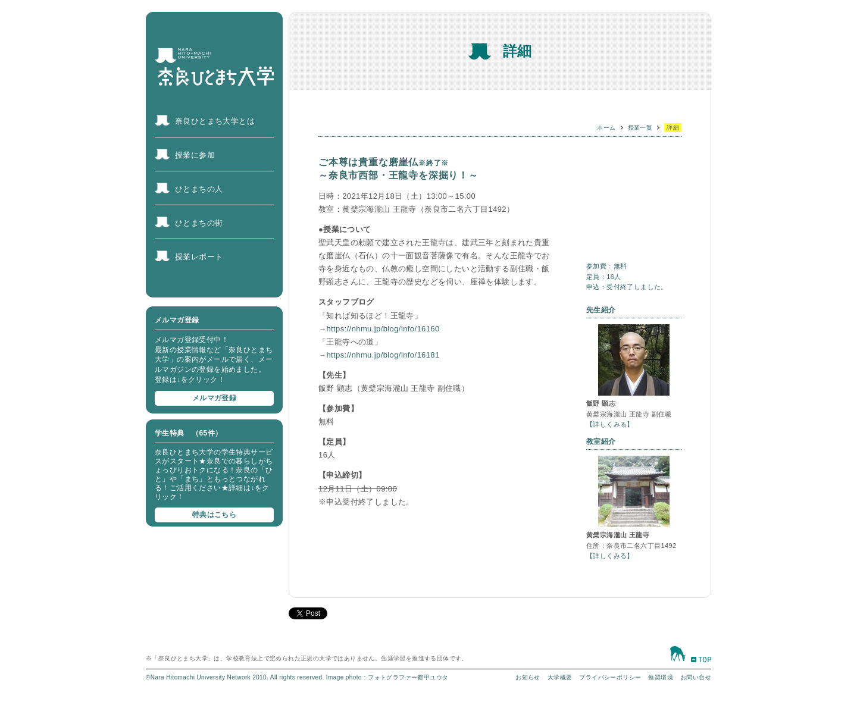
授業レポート (199, 256)
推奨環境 (660, 677)
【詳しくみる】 (610, 424)
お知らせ (527, 677)
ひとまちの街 (199, 222)
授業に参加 (195, 155)
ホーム (606, 127)
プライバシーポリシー (610, 677)
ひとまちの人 (199, 188)
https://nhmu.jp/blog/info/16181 (382, 354)
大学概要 (560, 677)
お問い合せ (695, 677)
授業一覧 (640, 127)
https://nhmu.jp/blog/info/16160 (382, 328)
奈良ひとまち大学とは (215, 121)
